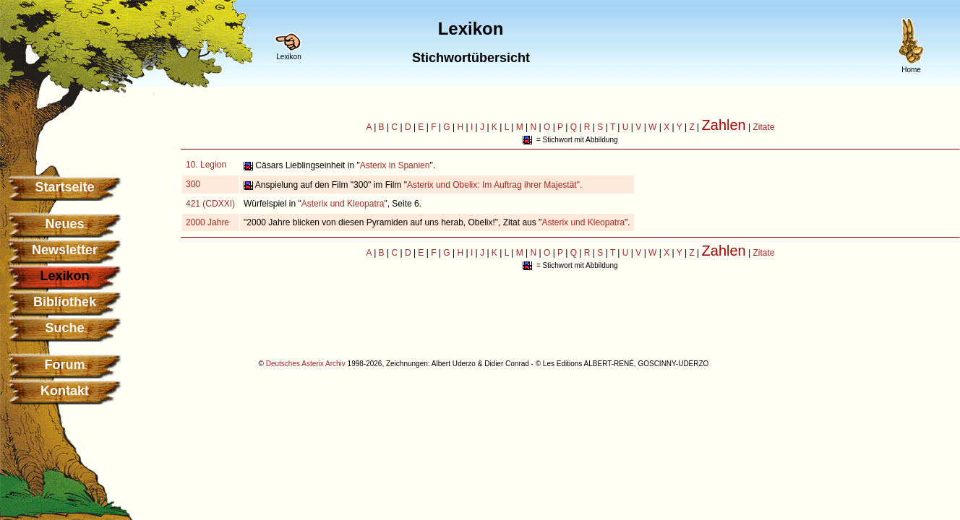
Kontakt (64, 391)
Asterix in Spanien (395, 165)
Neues (64, 224)
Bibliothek (64, 302)
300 (193, 184)
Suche (64, 328)
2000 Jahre (207, 222)
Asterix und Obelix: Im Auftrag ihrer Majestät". (494, 185)
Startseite (64, 187)
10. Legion (206, 165)
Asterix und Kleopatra (343, 204)
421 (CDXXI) (210, 204)
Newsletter (65, 250)
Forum (65, 365)
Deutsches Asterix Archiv (306, 364)
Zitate (764, 127)
